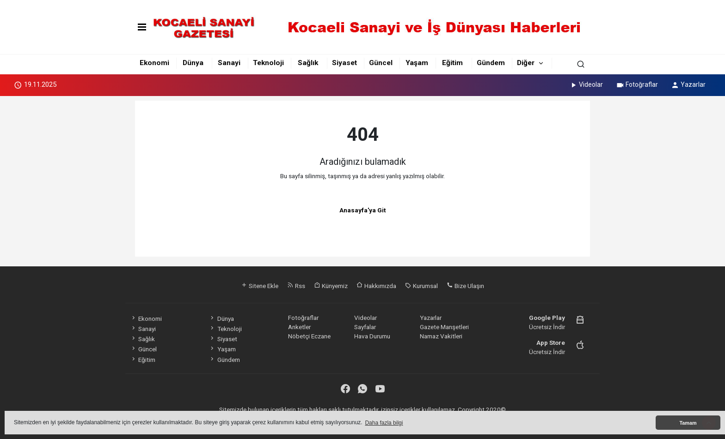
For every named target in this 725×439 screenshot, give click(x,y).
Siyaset (344, 63)
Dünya (193, 63)
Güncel (381, 63)
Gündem (491, 63)
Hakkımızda (376, 285)
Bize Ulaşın (465, 285)
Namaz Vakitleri (441, 336)
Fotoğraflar (637, 84)
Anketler (299, 327)
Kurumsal (421, 285)
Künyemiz (331, 285)
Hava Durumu (372, 336)
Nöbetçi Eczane (309, 336)
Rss (296, 285)
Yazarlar (688, 84)
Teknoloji (268, 63)
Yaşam (417, 63)
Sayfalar (365, 327)
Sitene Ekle (259, 285)
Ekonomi (154, 63)
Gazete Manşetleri (444, 327)
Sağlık (308, 63)
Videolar (586, 84)
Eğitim (452, 63)
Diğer (526, 63)
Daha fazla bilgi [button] (384, 423)
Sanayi (229, 63)
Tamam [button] (687, 423)
